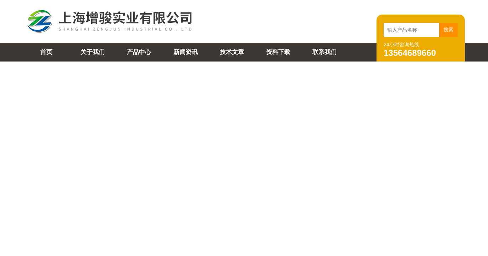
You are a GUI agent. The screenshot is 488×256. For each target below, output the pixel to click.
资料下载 (278, 52)
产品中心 (139, 52)
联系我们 (324, 52)
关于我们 (93, 52)
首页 (46, 52)
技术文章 (232, 52)
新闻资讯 (185, 52)
